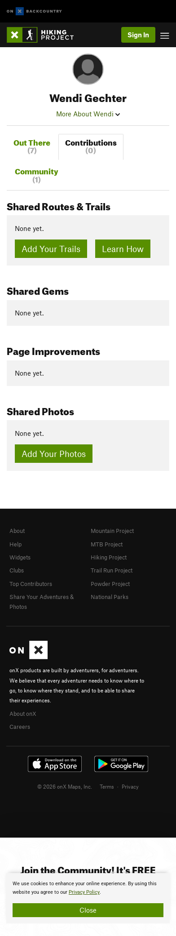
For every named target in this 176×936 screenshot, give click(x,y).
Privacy (130, 786)
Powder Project (110, 583)
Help (15, 544)
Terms (107, 786)
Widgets (20, 557)
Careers (19, 726)
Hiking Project (109, 557)
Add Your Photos (54, 453)
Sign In (138, 35)
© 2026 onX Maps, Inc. (64, 786)
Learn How (123, 249)
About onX (22, 713)
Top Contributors (30, 583)
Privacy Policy (84, 892)
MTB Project (107, 544)
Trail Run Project (111, 570)
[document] (88, 898)
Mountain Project (112, 530)
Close (88, 910)
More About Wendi (88, 114)
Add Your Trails (51, 249)
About (17, 530)
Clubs (16, 570)
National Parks (109, 596)
